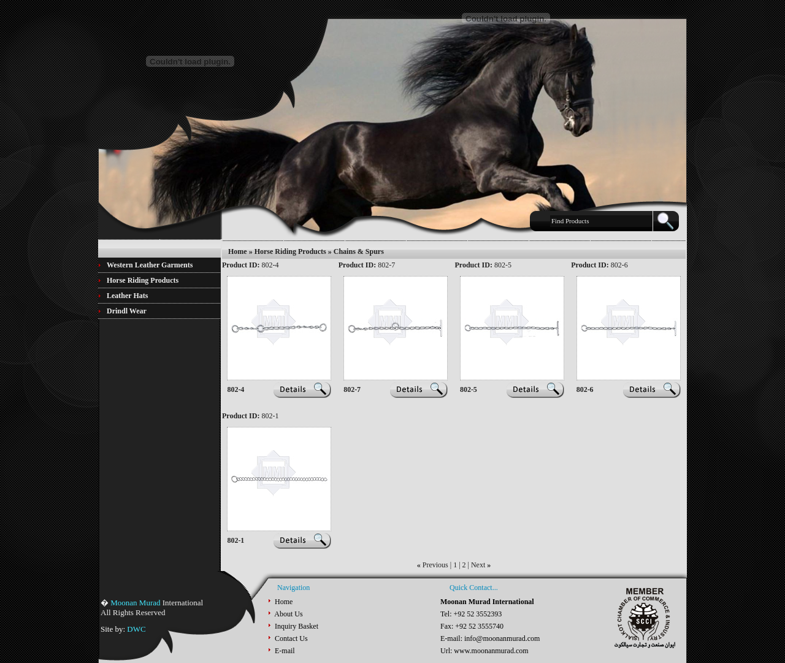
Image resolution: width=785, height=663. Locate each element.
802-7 (352, 389)
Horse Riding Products (290, 251)
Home (237, 251)
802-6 (585, 389)
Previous (435, 565)
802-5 (468, 389)
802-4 (235, 389)
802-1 (235, 540)
